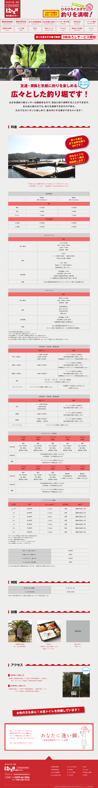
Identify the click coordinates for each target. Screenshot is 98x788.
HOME (85, 775)
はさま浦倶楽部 (56, 772)
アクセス (86, 769)
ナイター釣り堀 (72, 766)
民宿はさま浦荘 (88, 772)
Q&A (85, 766)
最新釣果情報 (55, 766)
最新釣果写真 (55, 769)
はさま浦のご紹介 (56, 775)
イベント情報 (72, 772)
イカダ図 (71, 775)
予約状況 (71, 769)
